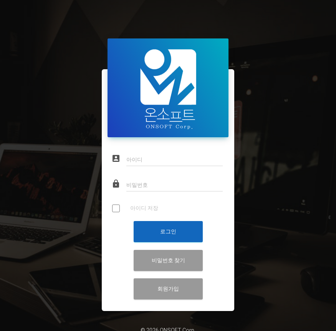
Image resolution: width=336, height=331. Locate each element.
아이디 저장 (135, 196)
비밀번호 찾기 (168, 247)
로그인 (168, 219)
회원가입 (168, 276)
